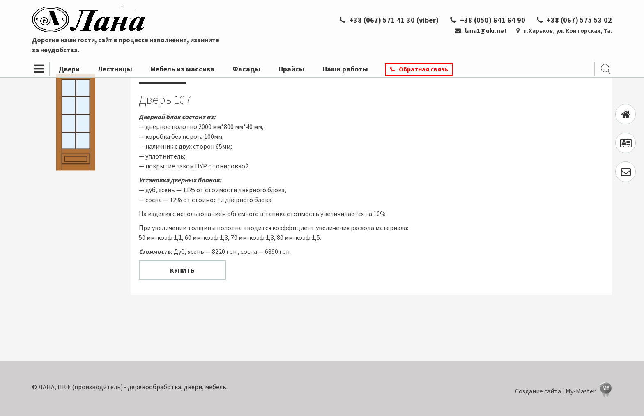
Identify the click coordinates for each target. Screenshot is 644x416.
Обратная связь (423, 69)
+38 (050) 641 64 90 (487, 20)
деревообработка (154, 387)
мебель (215, 387)
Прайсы (291, 69)
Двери (69, 69)
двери (193, 387)
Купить (182, 270)
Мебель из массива (182, 69)
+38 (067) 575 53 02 (574, 20)
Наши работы (345, 69)
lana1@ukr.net (481, 30)
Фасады (246, 69)
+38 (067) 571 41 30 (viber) (389, 20)
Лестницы (115, 69)
